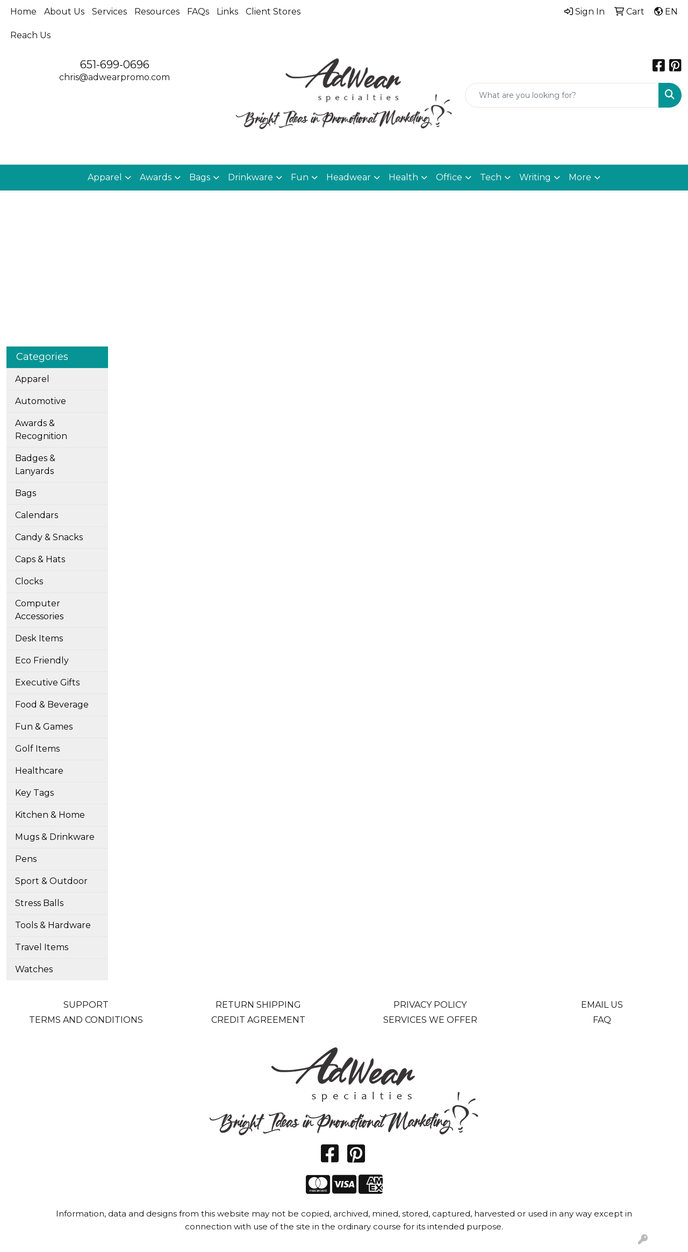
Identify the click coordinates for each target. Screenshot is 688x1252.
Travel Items (41, 947)
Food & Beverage (52, 704)
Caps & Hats (40, 559)
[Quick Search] (562, 95)
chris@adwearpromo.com (114, 77)
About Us (64, 11)
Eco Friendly (42, 660)
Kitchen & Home (50, 815)
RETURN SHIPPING (258, 1005)
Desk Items (39, 638)
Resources (157, 11)
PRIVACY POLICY (430, 1005)
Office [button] (449, 177)
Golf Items (37, 749)
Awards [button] (155, 177)
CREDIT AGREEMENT (258, 1020)
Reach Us (30, 35)
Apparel (32, 379)
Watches (34, 969)
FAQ (602, 1020)
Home (23, 11)
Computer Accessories (39, 609)
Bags (25, 493)
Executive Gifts (47, 682)
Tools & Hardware (53, 925)
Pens (26, 859)
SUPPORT (86, 1005)
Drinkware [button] (250, 177)
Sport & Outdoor (51, 881)
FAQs (198, 11)
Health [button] (403, 177)
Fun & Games (44, 727)
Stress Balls (39, 903)
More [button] (580, 177)
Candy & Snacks (49, 537)
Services (109, 11)
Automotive (40, 401)
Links (227, 11)
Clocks (29, 581)
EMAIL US (602, 1005)
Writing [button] (535, 177)
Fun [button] (300, 177)
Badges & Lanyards (35, 464)
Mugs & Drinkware (55, 837)
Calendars (36, 515)
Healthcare (39, 771)
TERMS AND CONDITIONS (86, 1020)
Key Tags (34, 793)
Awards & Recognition (41, 429)
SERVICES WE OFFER (430, 1020)
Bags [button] (199, 177)
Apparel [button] (105, 177)
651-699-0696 (114, 64)
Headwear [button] (348, 177)
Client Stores (273, 11)
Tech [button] (490, 177)
